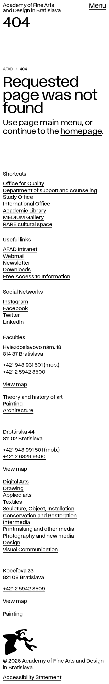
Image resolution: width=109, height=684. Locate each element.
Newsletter (16, 263)
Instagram (15, 302)
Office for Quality (23, 183)
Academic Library (24, 211)
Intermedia (16, 522)
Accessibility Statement (32, 677)
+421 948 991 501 (23, 450)
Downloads (17, 270)
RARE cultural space (27, 224)
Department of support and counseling (50, 190)
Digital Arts (16, 482)
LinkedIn (13, 322)
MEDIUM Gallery (23, 217)
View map (15, 384)
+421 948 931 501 (23, 365)
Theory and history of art (32, 397)
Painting (13, 404)
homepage (81, 131)
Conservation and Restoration (40, 516)
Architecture (18, 410)
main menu (61, 122)
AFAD (8, 69)
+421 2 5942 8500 (24, 372)
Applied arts (17, 495)
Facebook (15, 308)
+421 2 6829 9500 (24, 456)
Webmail (13, 256)
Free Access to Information (36, 276)
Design (11, 543)
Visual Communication (30, 549)
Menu (97, 6)
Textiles (12, 502)
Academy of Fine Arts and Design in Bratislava (32, 8)
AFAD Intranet (20, 249)
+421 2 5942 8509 (24, 589)
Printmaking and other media (38, 529)
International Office (26, 204)
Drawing (13, 488)
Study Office (18, 197)
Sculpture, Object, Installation (38, 509)
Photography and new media (38, 536)
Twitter (11, 315)
